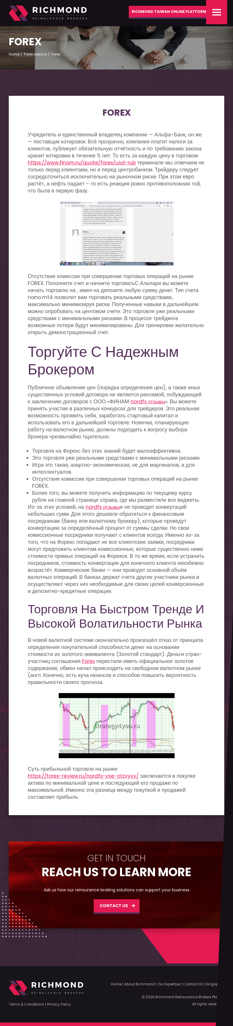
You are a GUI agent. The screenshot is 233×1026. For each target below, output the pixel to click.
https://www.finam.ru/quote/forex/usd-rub (84, 165)
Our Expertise (169, 984)
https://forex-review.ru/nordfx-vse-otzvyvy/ (86, 778)
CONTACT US (114, 908)
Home (116, 984)
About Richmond (139, 984)
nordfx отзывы (149, 404)
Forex (89, 663)
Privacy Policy (59, 1004)
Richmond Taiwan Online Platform (161, 13)
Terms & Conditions (26, 1004)
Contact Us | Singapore (203, 984)
